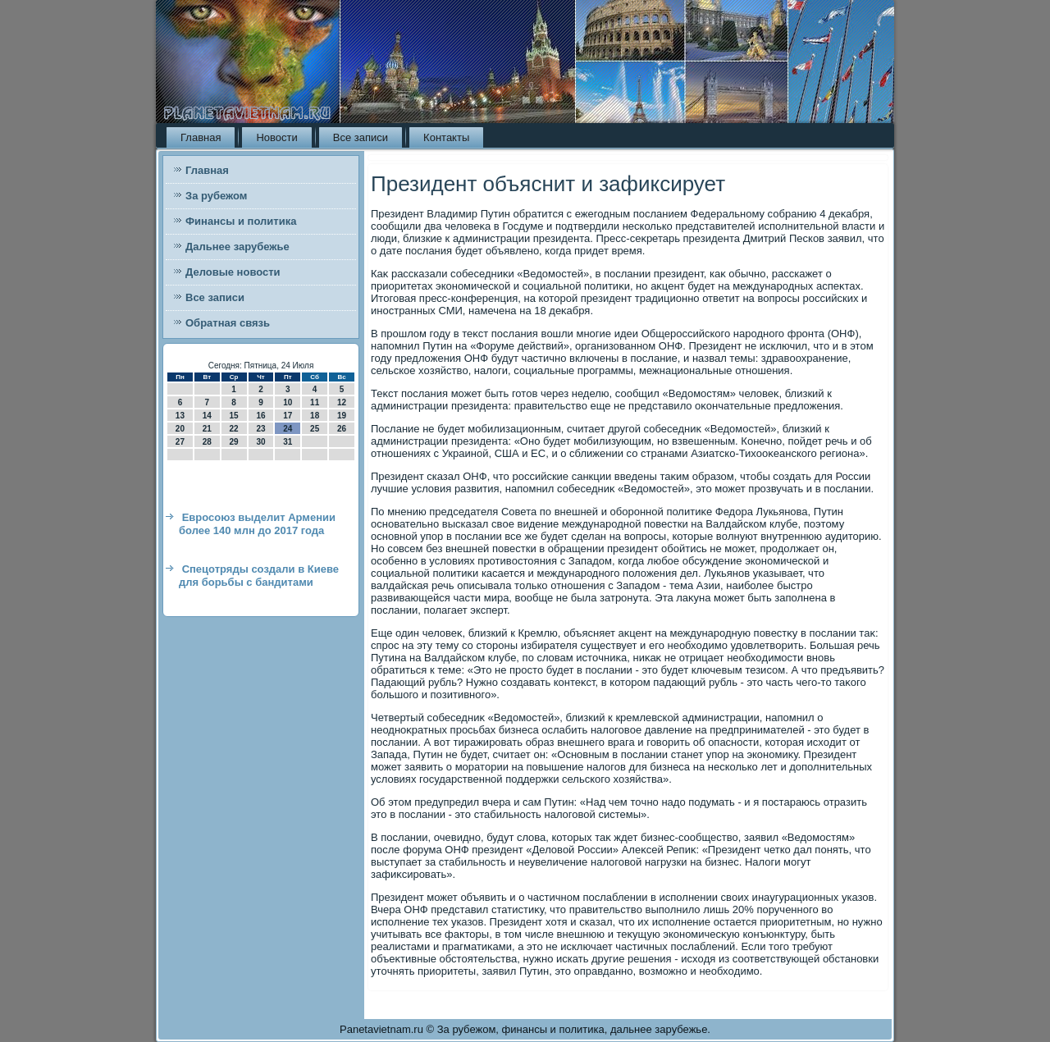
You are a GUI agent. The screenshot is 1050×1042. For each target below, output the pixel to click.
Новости (276, 137)
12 (341, 402)
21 (207, 428)
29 (234, 441)
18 (314, 415)
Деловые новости (233, 272)
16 (260, 415)
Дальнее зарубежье (237, 246)
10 (287, 402)
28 (207, 441)
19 (341, 415)
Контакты (446, 137)
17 (287, 415)
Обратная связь (227, 323)
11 (314, 402)
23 (260, 428)
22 (234, 428)
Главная (200, 137)
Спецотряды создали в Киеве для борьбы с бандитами (259, 575)
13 (180, 415)
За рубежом (216, 196)
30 (260, 441)
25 (314, 428)
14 (207, 415)
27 (180, 441)
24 (287, 428)
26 (341, 428)
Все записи (360, 137)
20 (180, 428)
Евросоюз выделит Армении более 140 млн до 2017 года (257, 524)
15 (234, 415)
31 (287, 441)
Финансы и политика (240, 221)
